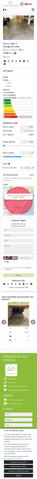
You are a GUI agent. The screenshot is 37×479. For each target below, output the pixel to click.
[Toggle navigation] (32, 10)
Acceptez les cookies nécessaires (18, 471)
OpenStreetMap (24, 214)
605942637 (22, 226)
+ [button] (5, 188)
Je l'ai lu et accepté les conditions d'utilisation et (18, 268)
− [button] (5, 191)
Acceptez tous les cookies (18, 462)
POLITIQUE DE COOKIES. (13, 458)
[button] (3, 322)
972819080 (14, 226)
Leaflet (16, 214)
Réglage (18, 475)
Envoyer (18, 275)
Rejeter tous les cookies (18, 466)
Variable (14, 168)
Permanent (8, 168)
